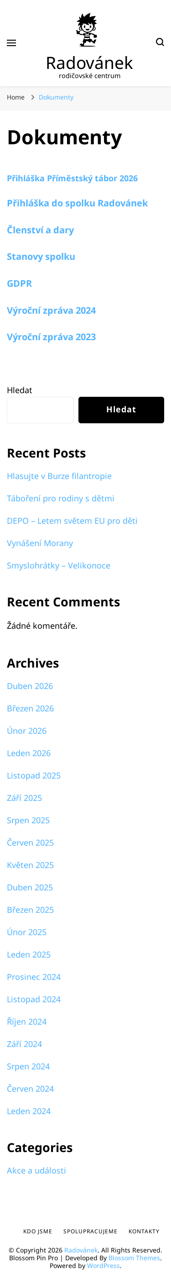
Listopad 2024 (34, 999)
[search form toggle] (160, 43)
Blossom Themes (134, 1257)
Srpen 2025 (28, 820)
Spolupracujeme (90, 1231)
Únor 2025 (27, 931)
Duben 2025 (30, 887)
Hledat (19, 389)
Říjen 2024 (27, 1021)
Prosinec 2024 (34, 976)
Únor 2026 (27, 730)
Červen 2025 (30, 842)
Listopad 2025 (34, 775)
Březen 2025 (30, 909)
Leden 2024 (29, 1110)
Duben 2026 (30, 685)
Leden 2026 (29, 752)
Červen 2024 (30, 1088)
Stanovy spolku (41, 256)
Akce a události (36, 1170)
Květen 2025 (30, 864)
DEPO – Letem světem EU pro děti (72, 520)
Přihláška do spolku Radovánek (77, 203)
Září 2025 (24, 797)
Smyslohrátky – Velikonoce (58, 565)
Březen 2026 (30, 708)
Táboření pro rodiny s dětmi (60, 498)
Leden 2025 (29, 954)
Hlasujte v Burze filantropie (59, 475)
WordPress (103, 1265)
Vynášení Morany (40, 542)
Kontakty (144, 1231)
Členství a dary (40, 230)
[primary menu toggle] (11, 43)
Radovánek (89, 62)
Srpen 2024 (28, 1066)
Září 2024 (24, 1043)
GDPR (19, 283)
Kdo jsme (37, 1231)
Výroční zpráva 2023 (51, 337)
